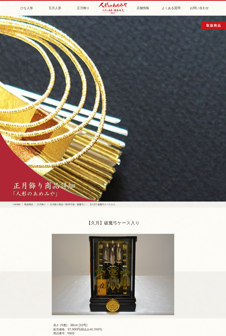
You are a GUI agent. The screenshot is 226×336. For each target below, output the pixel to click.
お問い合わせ (199, 8)
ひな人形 (26, 8)
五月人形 (55, 8)
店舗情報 (143, 8)
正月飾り (83, 8)
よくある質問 (171, 8)
